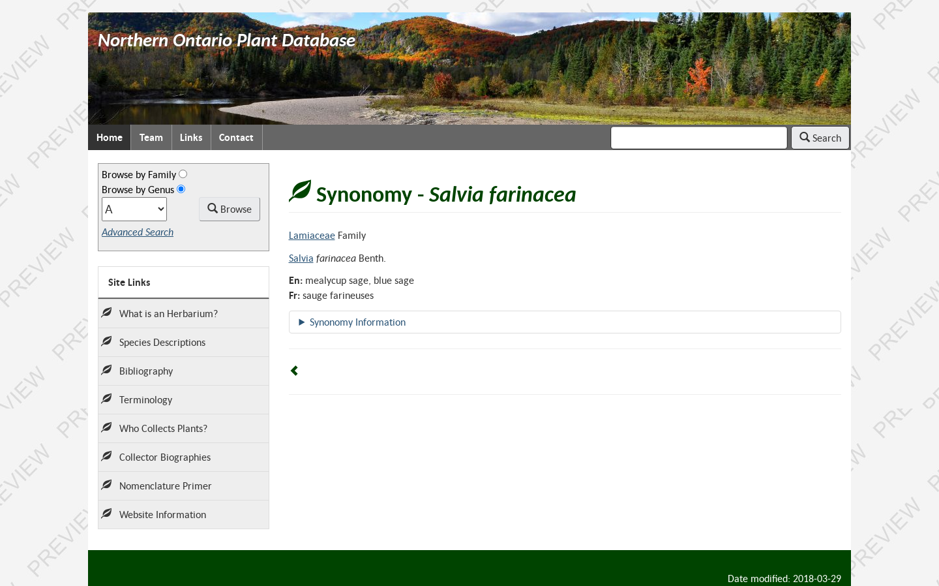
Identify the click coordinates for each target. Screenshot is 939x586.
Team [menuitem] (151, 137)
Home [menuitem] (110, 137)
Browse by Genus (138, 189)
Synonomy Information (358, 321)
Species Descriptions (153, 341)
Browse (229, 208)
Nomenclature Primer (156, 485)
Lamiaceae (312, 234)
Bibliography (137, 370)
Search (820, 137)
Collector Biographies (156, 456)
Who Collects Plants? (154, 428)
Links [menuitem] (191, 137)
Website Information (153, 514)
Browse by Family (139, 174)
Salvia (301, 257)
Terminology (136, 399)
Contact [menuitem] (236, 137)
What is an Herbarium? (159, 313)
